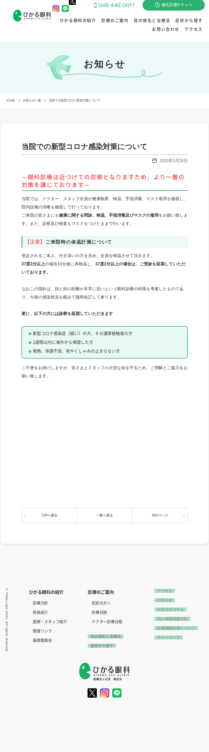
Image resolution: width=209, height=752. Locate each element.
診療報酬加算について (173, 628)
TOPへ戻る (49, 515)
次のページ (160, 515)
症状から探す (164, 21)
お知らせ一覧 (32, 100)
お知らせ (162, 600)
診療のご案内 (102, 21)
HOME (10, 100)
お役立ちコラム (167, 609)
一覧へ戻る (104, 515)
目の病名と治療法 (133, 21)
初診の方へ (101, 603)
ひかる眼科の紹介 (71, 21)
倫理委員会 (42, 640)
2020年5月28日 (174, 160)
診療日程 (99, 612)
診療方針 (40, 603)
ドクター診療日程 (107, 622)
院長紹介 (40, 612)
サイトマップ (165, 637)
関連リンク (42, 631)
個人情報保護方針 (169, 619)
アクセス (195, 29)
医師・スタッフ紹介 (50, 622)
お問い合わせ (191, 21)
